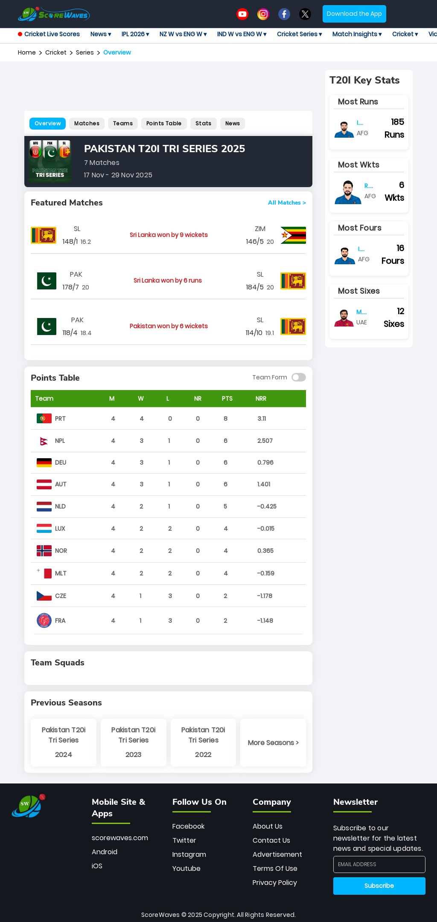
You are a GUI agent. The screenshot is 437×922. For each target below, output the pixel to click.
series (85, 52)
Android (104, 852)
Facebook (188, 826)
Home (27, 52)
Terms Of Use (275, 868)
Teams (123, 123)
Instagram (189, 854)
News (232, 123)
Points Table (164, 123)
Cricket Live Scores (49, 34)
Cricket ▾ (405, 34)
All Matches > (287, 203)
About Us (268, 826)
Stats (203, 123)
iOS (97, 866)
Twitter (184, 840)
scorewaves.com (120, 838)
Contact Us (271, 840)
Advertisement (277, 854)
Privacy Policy (275, 882)
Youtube (186, 868)
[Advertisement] (179, 89)
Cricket (56, 52)
